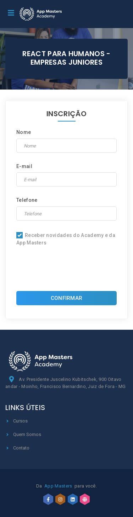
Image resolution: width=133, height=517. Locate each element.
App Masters (58, 486)
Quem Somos (23, 434)
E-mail (24, 166)
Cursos (16, 421)
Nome (23, 132)
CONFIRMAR (67, 298)
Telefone (26, 200)
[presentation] (70, 270)
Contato (17, 448)
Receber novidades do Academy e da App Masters (65, 239)
